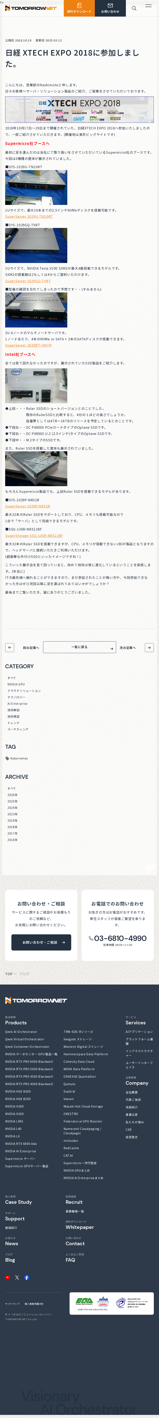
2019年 (12, 824)
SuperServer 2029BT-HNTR (28, 345)
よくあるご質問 (75, 1261)
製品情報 (16, 1023)
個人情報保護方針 (34, 1306)
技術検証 (13, 719)
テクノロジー (16, 700)
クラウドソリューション (24, 694)
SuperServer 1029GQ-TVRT (28, 280)
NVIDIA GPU (16, 687)
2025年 (12, 804)
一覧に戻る (79, 648)
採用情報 (74, 1203)
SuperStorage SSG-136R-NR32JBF (34, 535)
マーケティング (18, 732)
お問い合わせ (75, 1244)
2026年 (12, 798)
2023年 (12, 817)
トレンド (13, 726)
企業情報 (137, 1084)
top (8, 976)
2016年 (12, 843)
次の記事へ (128, 647)
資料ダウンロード (80, 1228)
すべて (11, 681)
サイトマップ (12, 1306)
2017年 (12, 836)
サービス (136, 1023)
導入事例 (18, 1203)
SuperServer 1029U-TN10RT (29, 216)
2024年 (12, 811)
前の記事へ (31, 647)
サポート (15, 1219)
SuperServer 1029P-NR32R (27, 506)
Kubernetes (19, 761)
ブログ (10, 1261)
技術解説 (13, 713)
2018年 (12, 830)
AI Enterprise (17, 707)
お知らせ (11, 1244)
